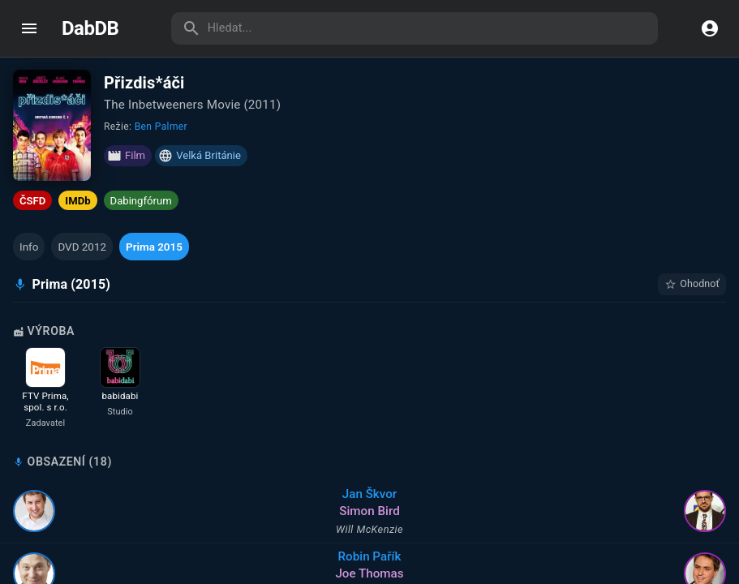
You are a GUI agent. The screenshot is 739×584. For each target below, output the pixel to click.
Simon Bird (369, 511)
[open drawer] (29, 28)
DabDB (90, 28)
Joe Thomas (369, 573)
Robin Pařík (370, 556)
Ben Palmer (161, 126)
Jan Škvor (369, 494)
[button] (29, 246)
